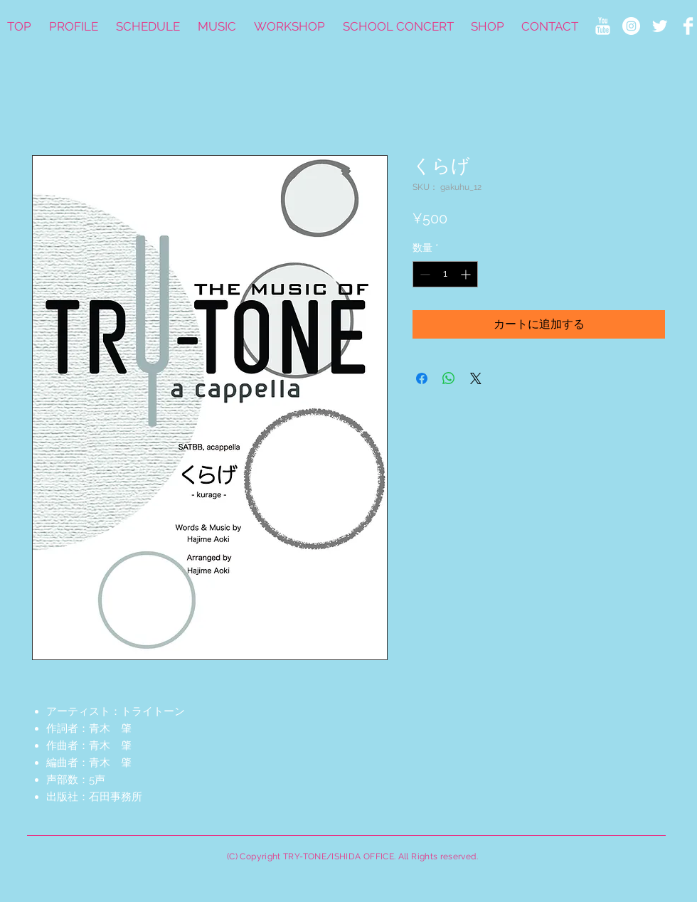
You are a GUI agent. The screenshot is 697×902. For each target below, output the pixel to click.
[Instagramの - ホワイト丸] (631, 26)
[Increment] (467, 274)
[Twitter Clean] (660, 26)
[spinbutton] (445, 274)
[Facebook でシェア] (421, 378)
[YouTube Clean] (603, 26)
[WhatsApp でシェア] (448, 378)
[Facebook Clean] (688, 26)
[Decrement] (423, 274)
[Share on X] (475, 378)
